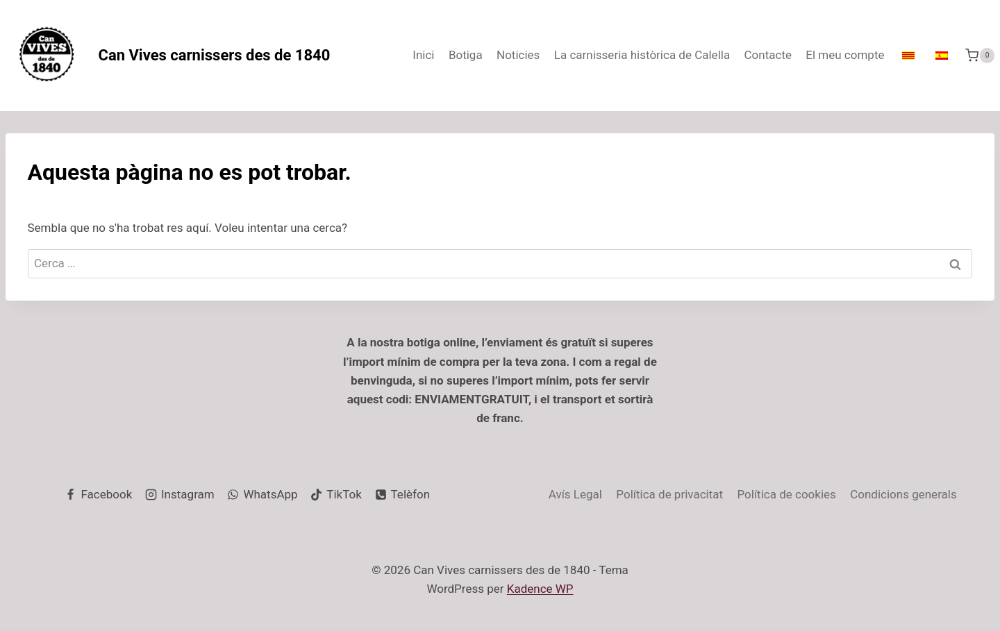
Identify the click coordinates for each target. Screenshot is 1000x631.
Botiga (466, 55)
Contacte (768, 55)
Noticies (518, 55)
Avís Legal (575, 494)
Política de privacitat (669, 494)
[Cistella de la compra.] (979, 55)
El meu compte (845, 55)
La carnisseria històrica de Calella (642, 55)
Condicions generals (903, 494)
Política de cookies (786, 494)
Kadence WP (540, 589)
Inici (423, 55)
